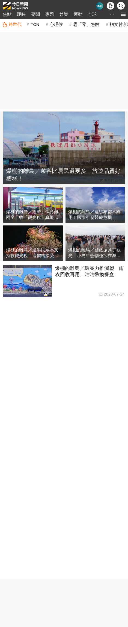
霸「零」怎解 (86, 24)
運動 (78, 14)
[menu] (123, 14)
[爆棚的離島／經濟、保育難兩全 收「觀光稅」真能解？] (33, 205)
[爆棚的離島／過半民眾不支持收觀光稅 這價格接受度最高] (33, 243)
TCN (35, 24)
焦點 (7, 14)
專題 (49, 14)
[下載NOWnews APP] (110, 6)
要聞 (35, 14)
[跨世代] (12, 24)
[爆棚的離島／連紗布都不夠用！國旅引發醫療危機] (95, 205)
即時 (21, 14)
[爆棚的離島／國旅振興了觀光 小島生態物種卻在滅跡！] (95, 243)
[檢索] (121, 6)
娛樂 (63, 14)
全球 (92, 14)
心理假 (56, 24)
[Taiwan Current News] (99, 6)
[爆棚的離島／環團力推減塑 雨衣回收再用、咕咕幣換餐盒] (64, 281)
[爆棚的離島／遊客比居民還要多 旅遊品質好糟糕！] (64, 147)
